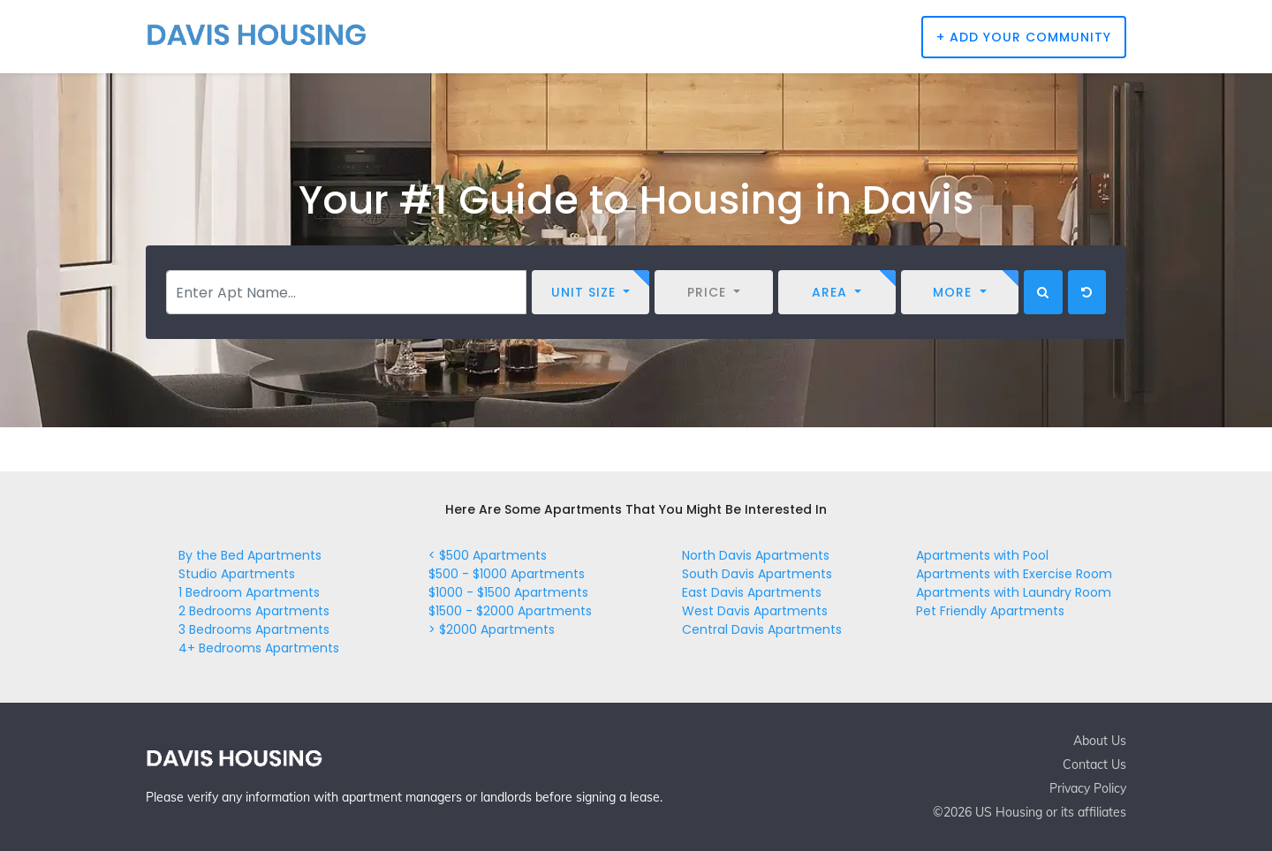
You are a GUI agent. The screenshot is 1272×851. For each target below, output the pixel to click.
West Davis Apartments (755, 611)
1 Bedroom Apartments (249, 592)
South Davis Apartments (757, 574)
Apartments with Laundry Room (1013, 592)
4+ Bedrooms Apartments (258, 648)
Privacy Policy (1087, 788)
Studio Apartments (236, 574)
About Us (1099, 741)
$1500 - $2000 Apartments (510, 611)
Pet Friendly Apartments (990, 611)
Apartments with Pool (982, 555)
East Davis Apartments (752, 592)
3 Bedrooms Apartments (253, 629)
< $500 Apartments (487, 555)
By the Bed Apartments (250, 555)
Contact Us (1094, 764)
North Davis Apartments (755, 555)
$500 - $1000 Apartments (506, 574)
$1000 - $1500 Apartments (508, 592)
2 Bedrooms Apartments (253, 611)
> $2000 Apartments (491, 629)
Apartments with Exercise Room (1014, 574)
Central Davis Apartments (762, 629)
